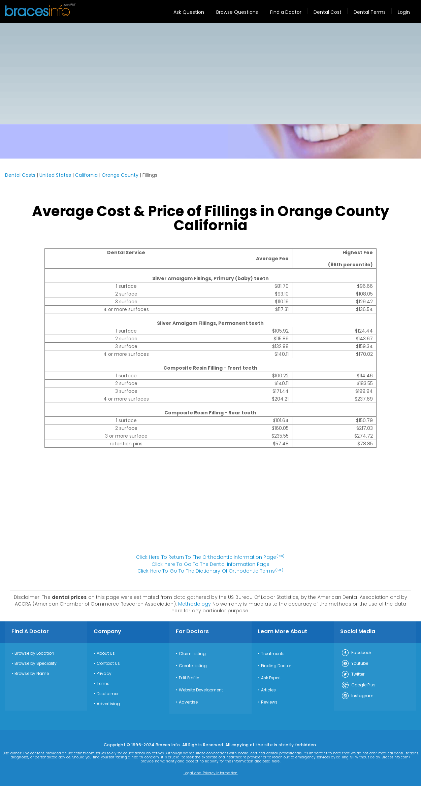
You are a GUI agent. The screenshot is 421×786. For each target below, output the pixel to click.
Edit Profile (189, 677)
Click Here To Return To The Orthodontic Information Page (210, 557)
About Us (106, 652)
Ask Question (188, 12)
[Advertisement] (210, 74)
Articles (268, 689)
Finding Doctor (276, 665)
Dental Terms (370, 12)
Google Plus (358, 684)
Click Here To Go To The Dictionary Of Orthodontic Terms (210, 570)
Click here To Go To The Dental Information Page (211, 563)
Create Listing (193, 665)
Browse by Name (31, 673)
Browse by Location (34, 652)
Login (404, 12)
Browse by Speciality (35, 662)
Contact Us (108, 662)
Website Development (201, 689)
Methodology (194, 603)
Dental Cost (328, 12)
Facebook (356, 652)
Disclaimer (108, 693)
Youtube (354, 663)
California (86, 175)
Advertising (108, 703)
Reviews (269, 701)
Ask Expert (271, 677)
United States (55, 175)
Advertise (188, 701)
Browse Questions (237, 12)
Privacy (104, 673)
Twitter (352, 674)
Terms (103, 683)
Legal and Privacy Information (211, 773)
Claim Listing (192, 653)
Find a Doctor (285, 12)
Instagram (357, 695)
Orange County (120, 175)
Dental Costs (20, 175)
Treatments (273, 653)
